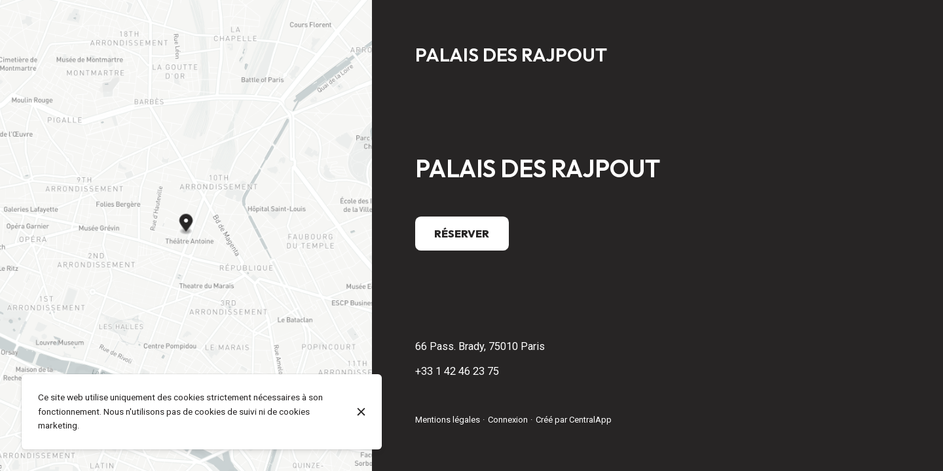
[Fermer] (361, 412)
